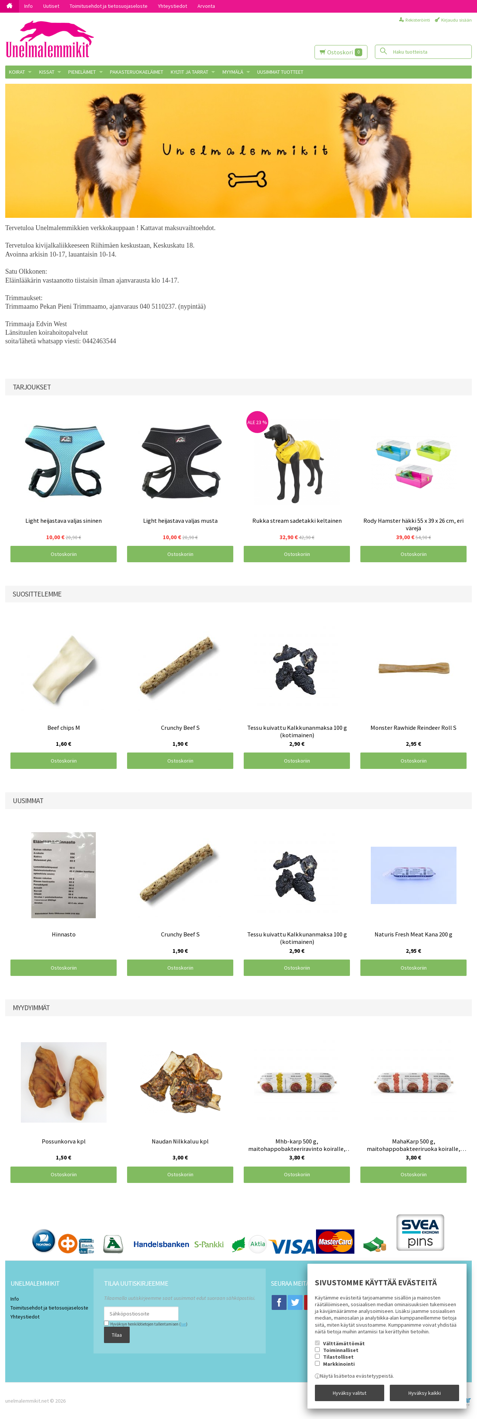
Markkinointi (339, 1364)
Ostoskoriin (64, 554)
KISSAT (46, 72)
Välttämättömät (344, 1343)
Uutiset (51, 6)
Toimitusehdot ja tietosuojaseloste (109, 6)
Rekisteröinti (417, 20)
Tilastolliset (338, 1356)
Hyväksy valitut (349, 1393)
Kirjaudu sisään (456, 20)
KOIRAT (17, 72)
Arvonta (206, 6)
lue (183, 1324)
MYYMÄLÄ (232, 72)
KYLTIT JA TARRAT (189, 72)
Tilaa (117, 1334)
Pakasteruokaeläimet (136, 72)
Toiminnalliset (340, 1350)
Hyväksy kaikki (424, 1393)
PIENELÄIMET (82, 72)
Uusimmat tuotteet (280, 72)
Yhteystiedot (172, 6)
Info (28, 6)
